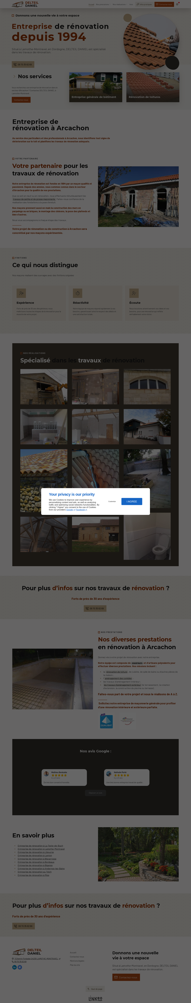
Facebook (80, 510)
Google (69, 510)
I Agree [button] (132, 501)
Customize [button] (112, 501)
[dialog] (95, 501)
